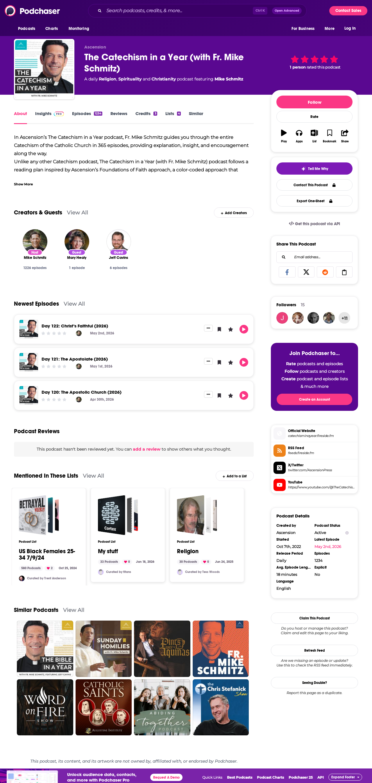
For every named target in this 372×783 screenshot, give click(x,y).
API (320, 777)
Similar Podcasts (36, 610)
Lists (173, 113)
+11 (344, 318)
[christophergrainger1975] (298, 318)
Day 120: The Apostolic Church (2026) (81, 392)
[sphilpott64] (329, 318)
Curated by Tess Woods (202, 572)
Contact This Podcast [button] (315, 185)
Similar (196, 113)
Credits (146, 113)
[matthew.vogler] (282, 318)
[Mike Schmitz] (35, 241)
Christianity (163, 79)
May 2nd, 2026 (327, 546)
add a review (146, 449)
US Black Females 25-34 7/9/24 (47, 554)
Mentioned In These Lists (46, 475)
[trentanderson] (22, 578)
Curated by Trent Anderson (46, 578)
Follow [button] (314, 102)
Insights (49, 113)
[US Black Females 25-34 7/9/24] (39, 515)
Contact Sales (348, 10)
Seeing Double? (314, 683)
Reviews (118, 113)
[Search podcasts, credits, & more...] (178, 10)
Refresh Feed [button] (314, 650)
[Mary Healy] (77, 241)
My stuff (108, 551)
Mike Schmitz (228, 79)
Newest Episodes (36, 303)
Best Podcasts (239, 777)
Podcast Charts (270, 777)
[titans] (101, 572)
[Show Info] (347, 533)
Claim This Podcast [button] (314, 618)
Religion (107, 79)
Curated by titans (118, 572)
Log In (350, 28)
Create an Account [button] (314, 399)
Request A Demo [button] (166, 777)
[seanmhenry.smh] (313, 318)
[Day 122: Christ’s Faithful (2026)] (28, 329)
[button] (28, 28)
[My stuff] (118, 515)
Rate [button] (314, 116)
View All (77, 212)
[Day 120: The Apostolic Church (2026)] (28, 395)
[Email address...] (314, 257)
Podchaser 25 (301, 777)
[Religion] (197, 515)
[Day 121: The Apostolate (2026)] (28, 362)
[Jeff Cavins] (118, 241)
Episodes (87, 113)
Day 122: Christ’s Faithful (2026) (75, 326)
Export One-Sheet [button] (314, 201)
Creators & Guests (38, 212)
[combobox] (197, 10)
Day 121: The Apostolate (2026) (75, 359)
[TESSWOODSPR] (180, 572)
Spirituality (130, 79)
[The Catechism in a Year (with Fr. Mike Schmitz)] (44, 69)
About (20, 113)
